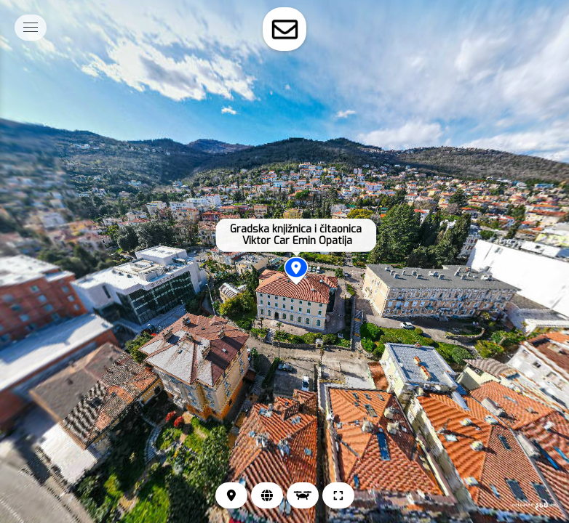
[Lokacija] (231, 495)
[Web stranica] (267, 495)
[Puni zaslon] (338, 495)
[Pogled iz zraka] (303, 495)
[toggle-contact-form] (284, 29)
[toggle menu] (31, 28)
